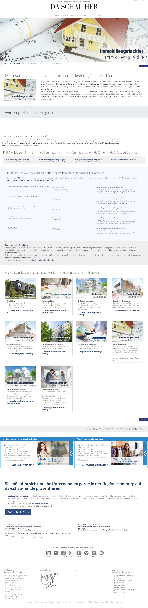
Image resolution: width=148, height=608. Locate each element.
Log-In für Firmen (119, 593)
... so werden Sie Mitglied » (95, 464)
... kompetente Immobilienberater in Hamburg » (54, 352)
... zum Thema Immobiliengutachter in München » (88, 161)
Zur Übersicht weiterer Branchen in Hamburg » (113, 429)
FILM (99, 15)
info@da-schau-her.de (43, 506)
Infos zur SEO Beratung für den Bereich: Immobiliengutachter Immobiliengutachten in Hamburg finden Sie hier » (93, 526)
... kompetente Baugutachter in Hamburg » (126, 310)
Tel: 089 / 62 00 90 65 (39, 503)
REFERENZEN (89, 15)
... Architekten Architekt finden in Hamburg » (20, 311)
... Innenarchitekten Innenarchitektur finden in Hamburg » (54, 311)
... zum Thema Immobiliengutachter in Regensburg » (88, 159)
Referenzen (117, 584)
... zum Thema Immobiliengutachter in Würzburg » (17, 161)
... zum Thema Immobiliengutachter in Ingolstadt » (52, 159)
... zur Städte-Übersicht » (22, 464)
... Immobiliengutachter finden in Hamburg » (126, 359)
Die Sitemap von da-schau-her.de (124, 591)
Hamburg (16, 63)
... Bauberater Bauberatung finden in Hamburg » (89, 313)
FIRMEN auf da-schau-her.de (123, 580)
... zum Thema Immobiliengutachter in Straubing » (123, 159)
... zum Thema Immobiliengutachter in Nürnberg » (52, 161)
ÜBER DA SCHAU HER (121, 587)
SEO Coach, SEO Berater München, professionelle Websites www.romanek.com (16, 596)
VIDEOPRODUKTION (121, 586)
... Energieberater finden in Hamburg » (90, 351)
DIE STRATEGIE (76, 15)
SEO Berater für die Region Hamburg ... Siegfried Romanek (22, 530)
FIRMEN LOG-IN (139, 0)
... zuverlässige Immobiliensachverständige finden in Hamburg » (20, 402)
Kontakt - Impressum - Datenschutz (125, 589)
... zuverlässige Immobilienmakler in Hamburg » (53, 408)
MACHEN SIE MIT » (18, 512)
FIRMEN (65, 15)
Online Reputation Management (124, 575)
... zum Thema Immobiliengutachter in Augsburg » (17, 159)
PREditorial (117, 577)
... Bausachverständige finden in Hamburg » (20, 354)
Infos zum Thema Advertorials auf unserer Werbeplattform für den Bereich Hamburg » (102, 530)
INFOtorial (7, 63)
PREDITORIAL (54, 15)
